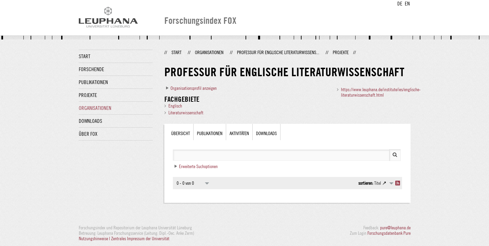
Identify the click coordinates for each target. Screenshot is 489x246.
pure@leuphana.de (395, 227)
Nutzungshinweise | (95, 238)
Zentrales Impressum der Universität (140, 238)
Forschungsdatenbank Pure (389, 233)
